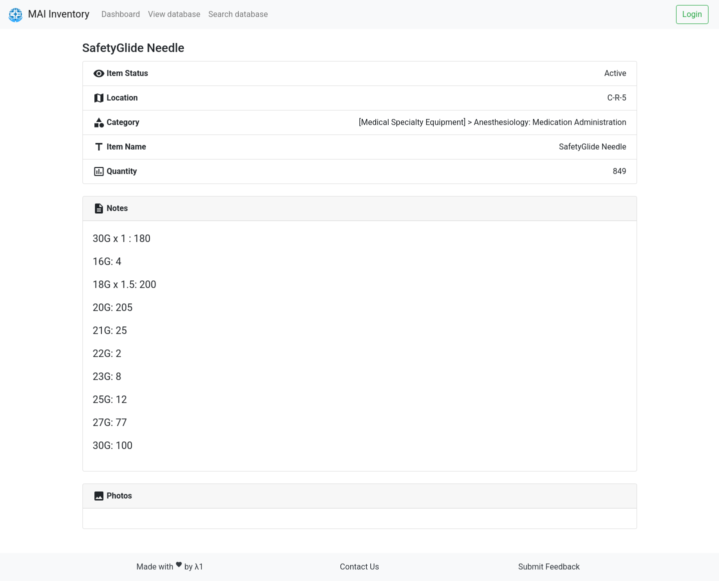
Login (692, 14)
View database (174, 14)
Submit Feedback (549, 567)
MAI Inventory (48, 15)
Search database (238, 14)
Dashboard (120, 14)
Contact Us (359, 567)
